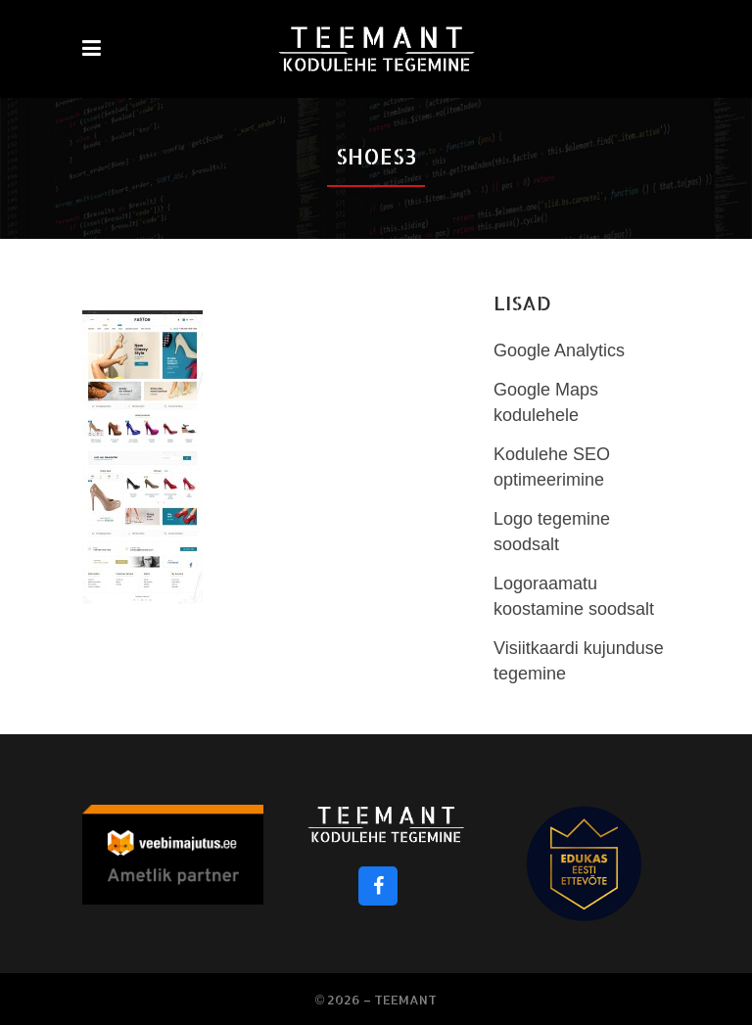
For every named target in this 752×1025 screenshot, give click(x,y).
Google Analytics (559, 350)
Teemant (405, 999)
